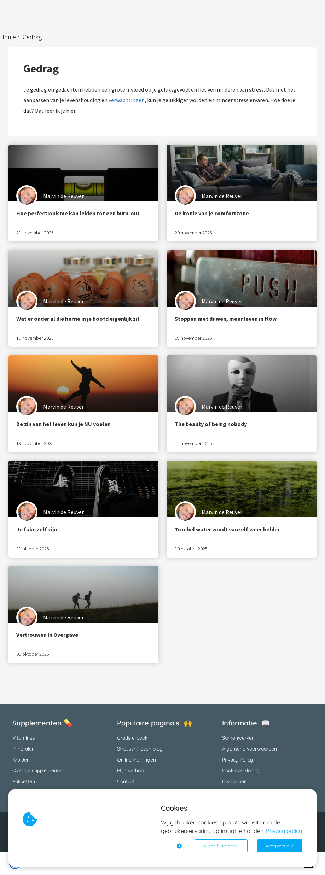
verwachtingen (127, 100)
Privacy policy (284, 830)
